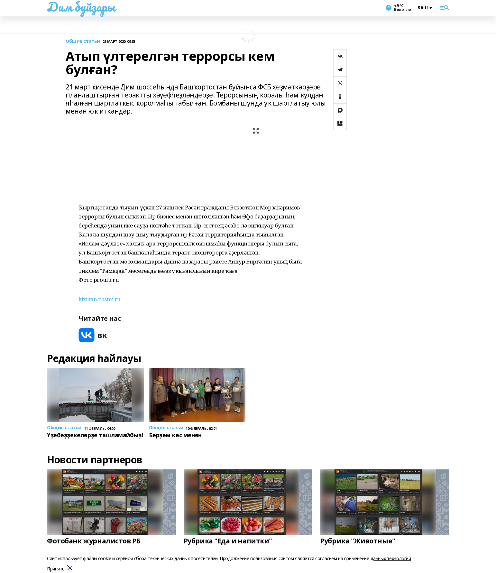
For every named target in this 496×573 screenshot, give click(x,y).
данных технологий (391, 558)
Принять (56, 569)
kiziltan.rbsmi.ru (99, 299)
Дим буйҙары (81, 7)
